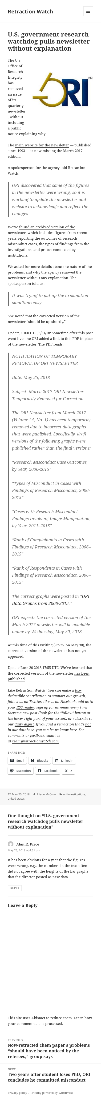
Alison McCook (46, 794)
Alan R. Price (27, 844)
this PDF (72, 338)
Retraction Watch (30, 11)
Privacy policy (17, 1093)
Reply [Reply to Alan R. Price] (14, 888)
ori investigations (74, 794)
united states (16, 799)
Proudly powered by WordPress (52, 1093)
